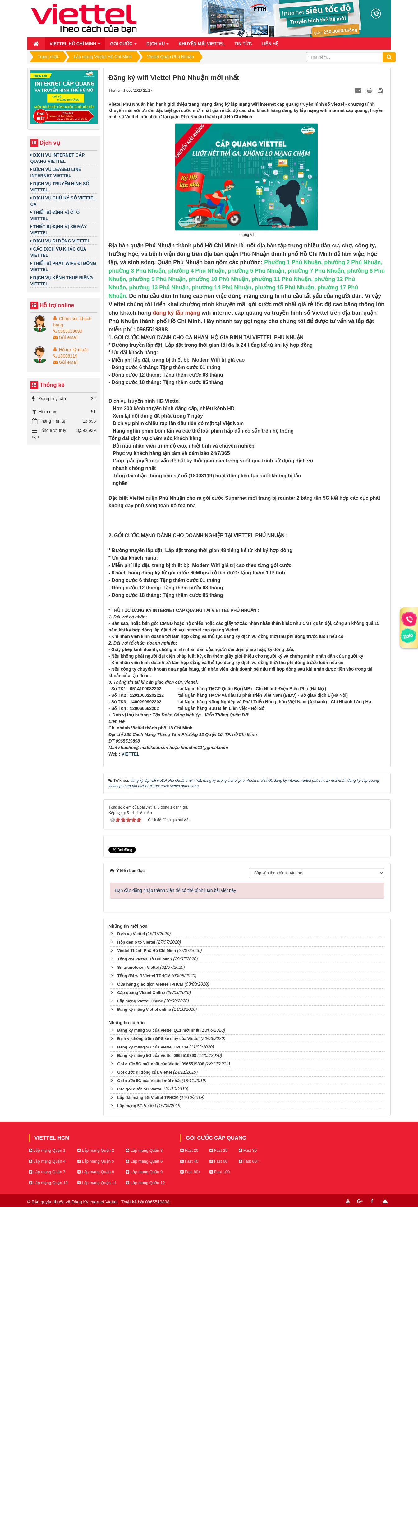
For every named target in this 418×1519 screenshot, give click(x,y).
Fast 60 (218, 1473)
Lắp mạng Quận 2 (95, 1462)
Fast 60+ (249, 1473)
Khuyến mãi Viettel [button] (201, 43)
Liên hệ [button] (269, 43)
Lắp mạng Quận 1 (47, 1462)
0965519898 (67, 331)
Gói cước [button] (123, 45)
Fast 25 (218, 1462)
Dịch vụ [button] (157, 45)
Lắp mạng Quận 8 (95, 1484)
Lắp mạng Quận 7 (47, 1484)
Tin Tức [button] (243, 43)
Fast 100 (219, 1484)
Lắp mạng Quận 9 (144, 1484)
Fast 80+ (190, 1484)
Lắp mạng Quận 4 (47, 1473)
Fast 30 (248, 1462)
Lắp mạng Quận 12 (145, 1494)
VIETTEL (131, 1065)
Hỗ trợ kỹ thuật (73, 349)
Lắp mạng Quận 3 (144, 1462)
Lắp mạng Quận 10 (48, 1494)
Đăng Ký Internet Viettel (94, 1514)
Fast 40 (189, 1473)
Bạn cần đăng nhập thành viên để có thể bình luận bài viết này (175, 1202)
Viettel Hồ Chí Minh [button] (75, 45)
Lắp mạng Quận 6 (144, 1473)
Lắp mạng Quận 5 (95, 1473)
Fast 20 (189, 1462)
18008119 (65, 356)
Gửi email (65, 337)
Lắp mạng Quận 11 (96, 1494)
